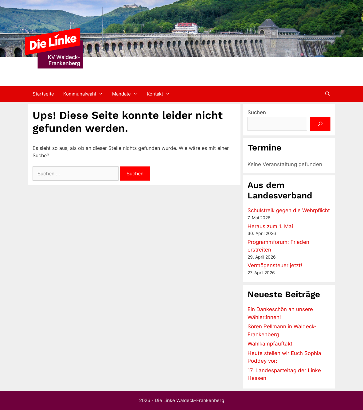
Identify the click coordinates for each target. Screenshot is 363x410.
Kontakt (160, 94)
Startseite (43, 94)
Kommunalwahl (85, 94)
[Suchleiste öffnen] (327, 94)
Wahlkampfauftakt (270, 344)
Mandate (127, 94)
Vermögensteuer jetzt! (275, 265)
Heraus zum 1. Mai (270, 226)
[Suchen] (320, 124)
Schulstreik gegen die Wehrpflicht (289, 210)
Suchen (257, 112)
